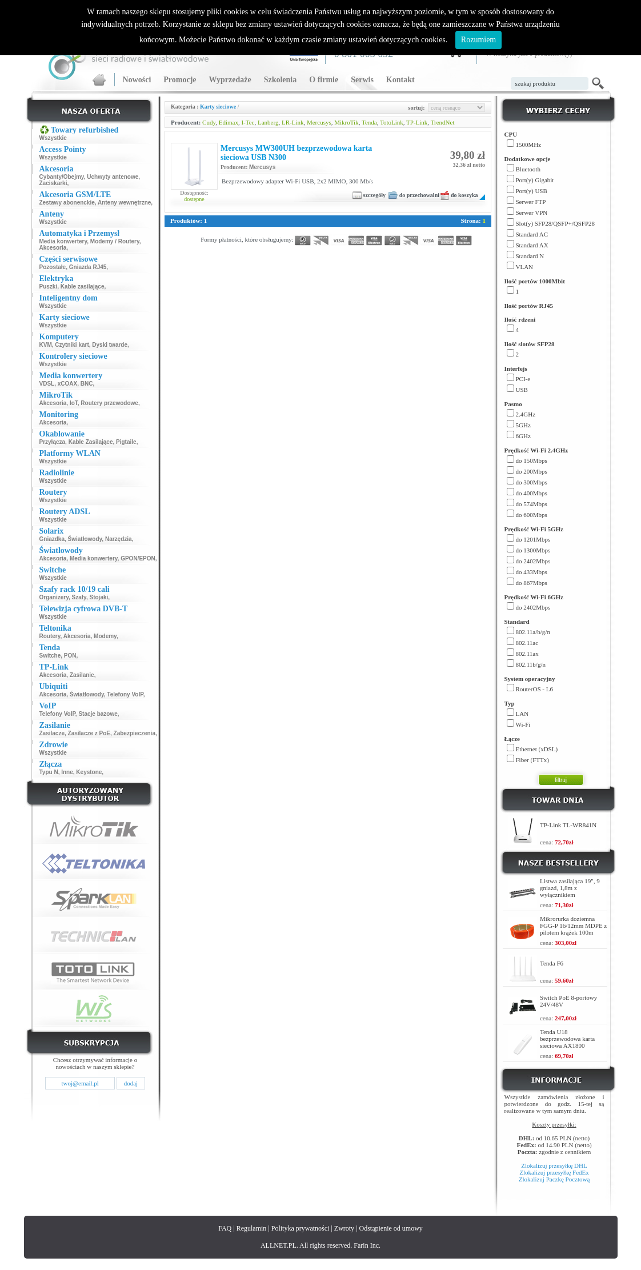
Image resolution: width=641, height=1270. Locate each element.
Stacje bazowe (97, 714)
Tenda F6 (551, 963)
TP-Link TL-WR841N (568, 825)
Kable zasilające (83, 286)
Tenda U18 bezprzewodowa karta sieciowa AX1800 (567, 1038)
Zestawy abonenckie (67, 202)
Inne (67, 772)
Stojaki (99, 597)
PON (70, 655)
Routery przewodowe (109, 403)
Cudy (208, 122)
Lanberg (268, 122)
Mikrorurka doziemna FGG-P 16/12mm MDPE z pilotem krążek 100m (573, 925)
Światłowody (85, 539)
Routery (50, 636)
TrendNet (443, 122)
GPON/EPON (138, 558)
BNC (87, 383)
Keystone (89, 772)
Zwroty (344, 1228)
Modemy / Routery (114, 241)
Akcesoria (53, 248)
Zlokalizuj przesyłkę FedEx (554, 1172)
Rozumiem (478, 39)
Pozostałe (52, 267)
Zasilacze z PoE (89, 733)
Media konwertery (63, 241)
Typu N (48, 772)
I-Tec (247, 122)
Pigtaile (126, 442)
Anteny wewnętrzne (124, 202)
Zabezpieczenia (134, 733)
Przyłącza (52, 442)
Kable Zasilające (91, 442)
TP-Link (416, 122)
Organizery (54, 597)
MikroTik (346, 122)
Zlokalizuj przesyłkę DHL (554, 1165)
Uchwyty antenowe (112, 177)
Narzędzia (118, 539)
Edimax (228, 122)
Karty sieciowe (218, 106)
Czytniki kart (72, 345)
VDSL (47, 383)
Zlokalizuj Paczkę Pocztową (554, 1179)
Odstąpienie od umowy (391, 1228)
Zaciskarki (53, 183)
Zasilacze (52, 733)
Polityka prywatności (300, 1228)
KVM (45, 345)
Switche (50, 655)
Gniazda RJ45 (88, 267)
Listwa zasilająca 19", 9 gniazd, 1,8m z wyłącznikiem (570, 888)
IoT (74, 403)
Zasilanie (82, 675)
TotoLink (391, 122)
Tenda (369, 122)
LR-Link (293, 122)
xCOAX (67, 383)
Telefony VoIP (125, 694)
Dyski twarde (109, 345)
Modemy (105, 636)
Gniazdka (52, 539)
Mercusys (319, 122)
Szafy (79, 597)
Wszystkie (53, 138)
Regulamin (252, 1228)
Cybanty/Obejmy (61, 177)
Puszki (48, 286)
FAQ (224, 1228)
